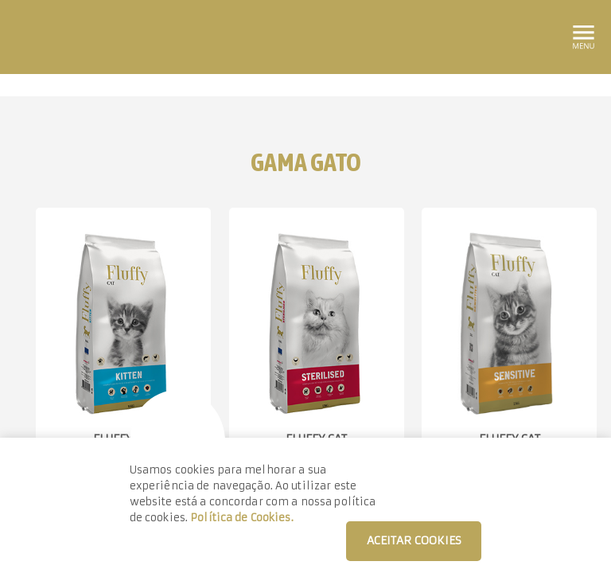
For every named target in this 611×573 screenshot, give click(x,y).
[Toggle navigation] (582, 34)
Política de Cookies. (242, 517)
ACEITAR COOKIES (414, 540)
